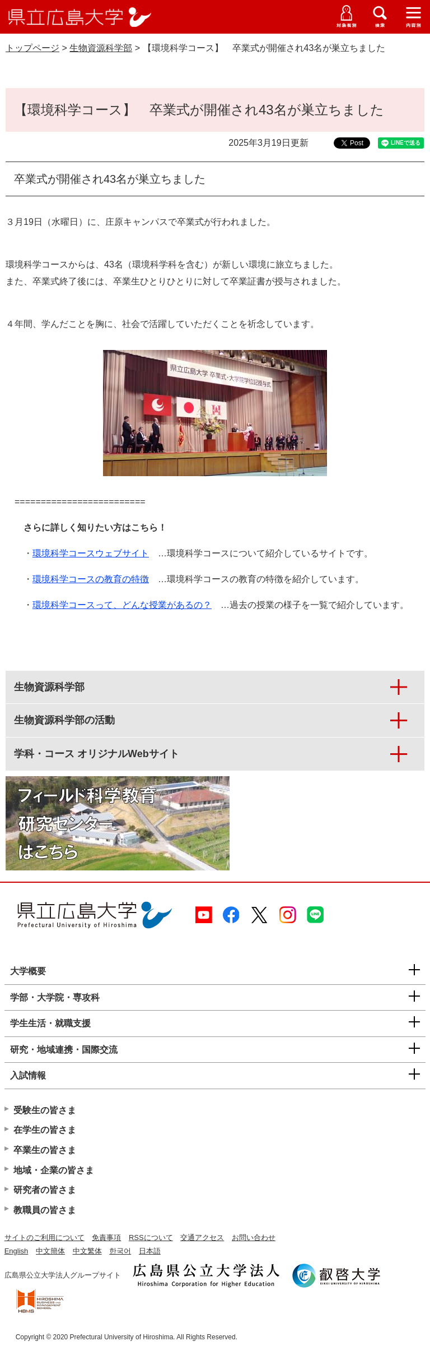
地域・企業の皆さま (53, 1170)
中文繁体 (87, 1251)
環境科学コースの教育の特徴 (90, 579)
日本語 (150, 1251)
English (16, 1251)
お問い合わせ (253, 1237)
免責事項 (106, 1237)
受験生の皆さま (44, 1110)
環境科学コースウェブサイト (90, 553)
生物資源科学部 (100, 48)
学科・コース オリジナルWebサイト (96, 753)
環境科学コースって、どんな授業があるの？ (122, 605)
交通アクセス (202, 1237)
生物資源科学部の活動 (64, 720)
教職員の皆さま (44, 1210)
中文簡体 (50, 1251)
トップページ (32, 48)
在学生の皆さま (44, 1130)
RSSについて (151, 1237)
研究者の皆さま (44, 1190)
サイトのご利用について (44, 1237)
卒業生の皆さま (44, 1150)
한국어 (120, 1251)
